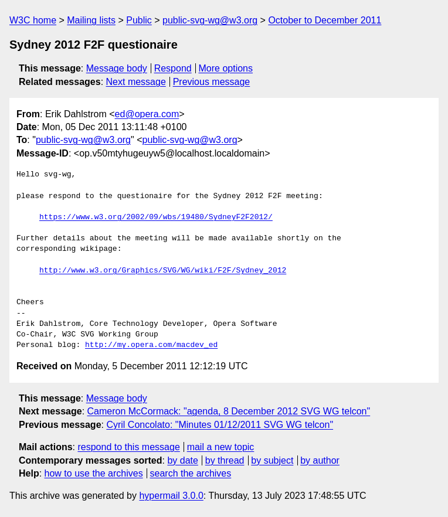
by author (320, 460)
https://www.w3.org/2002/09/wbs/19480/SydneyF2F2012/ (156, 217)
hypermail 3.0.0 (171, 496)
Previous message (211, 82)
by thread (225, 460)
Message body (116, 68)
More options (226, 68)
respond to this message (128, 447)
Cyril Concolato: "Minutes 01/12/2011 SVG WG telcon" (219, 425)
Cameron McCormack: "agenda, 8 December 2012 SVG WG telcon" (229, 411)
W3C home (32, 20)
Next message (136, 82)
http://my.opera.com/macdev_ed (151, 345)
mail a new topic (220, 447)
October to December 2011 (324, 20)
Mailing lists (91, 20)
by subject (272, 460)
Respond (173, 68)
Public (139, 20)
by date (182, 460)
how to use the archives (94, 473)
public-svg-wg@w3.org (209, 20)
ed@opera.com (147, 114)
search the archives (191, 473)
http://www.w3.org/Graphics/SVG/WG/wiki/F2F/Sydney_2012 (162, 271)
